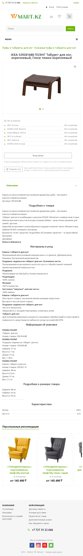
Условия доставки (37, 512)
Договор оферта (37, 509)
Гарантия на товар (37, 516)
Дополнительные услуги (40, 520)
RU (77, 3)
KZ (74, 3)
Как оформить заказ (39, 523)
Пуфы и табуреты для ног (17, 47)
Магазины (7, 512)
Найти (70, 29)
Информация (36, 505)
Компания (8, 505)
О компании (7, 509)
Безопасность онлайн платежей (12, 517)
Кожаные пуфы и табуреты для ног (55, 47)
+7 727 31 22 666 (12, 3)
